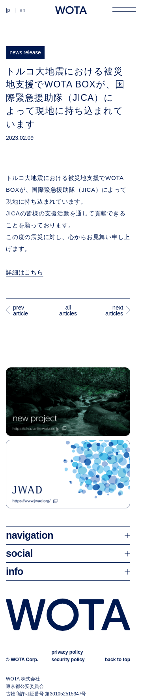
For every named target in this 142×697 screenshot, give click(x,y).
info (14, 571)
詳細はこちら (24, 272)
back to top (117, 659)
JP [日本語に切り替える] (8, 10)
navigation (29, 535)
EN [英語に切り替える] (23, 10)
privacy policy (67, 652)
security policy (67, 659)
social (19, 553)
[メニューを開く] (124, 9)
